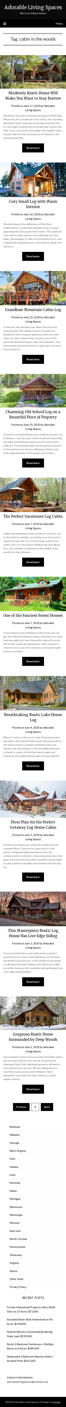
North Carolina (18, 1238)
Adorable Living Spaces (33, 7)
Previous (21, 1106)
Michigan (15, 1198)
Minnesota (16, 1206)
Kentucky (15, 1182)
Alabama (15, 1134)
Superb (57, 1401)
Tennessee (16, 1255)
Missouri (15, 1222)
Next (47, 1106)
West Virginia (18, 1150)
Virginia (14, 1262)
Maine (13, 1190)
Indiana (14, 1166)
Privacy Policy (18, 1286)
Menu (59, 23)
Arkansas (15, 1126)
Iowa (12, 1174)
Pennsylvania (17, 1246)
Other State (16, 1279)
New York (15, 1230)
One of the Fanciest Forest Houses (33, 615)
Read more (33, 147)
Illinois (13, 1271)
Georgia (14, 1142)
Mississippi (16, 1214)
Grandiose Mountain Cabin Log (33, 310)
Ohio (12, 1158)
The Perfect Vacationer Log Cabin (33, 516)
